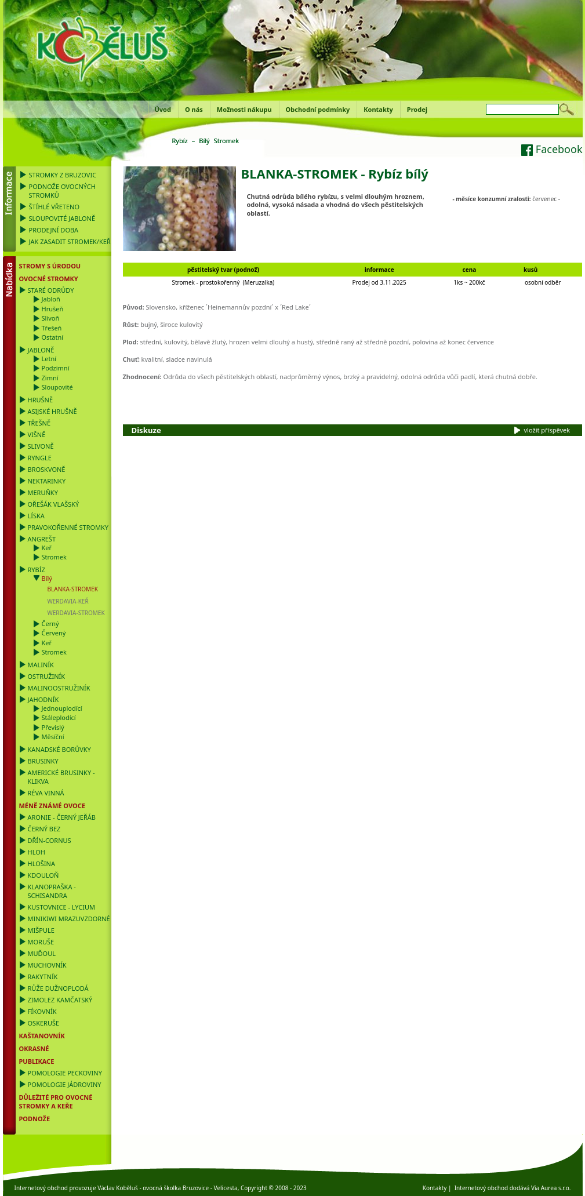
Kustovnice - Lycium (61, 907)
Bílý (47, 578)
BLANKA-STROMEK (73, 589)
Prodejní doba (54, 230)
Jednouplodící (62, 708)
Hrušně (40, 399)
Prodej (417, 109)
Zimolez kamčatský (60, 999)
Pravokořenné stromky (68, 527)
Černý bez (44, 828)
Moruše (41, 941)
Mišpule (41, 930)
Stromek (54, 556)
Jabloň (51, 299)
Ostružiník (47, 676)
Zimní (50, 377)
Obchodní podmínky (318, 109)
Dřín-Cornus (49, 840)
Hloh (36, 852)
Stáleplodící (59, 717)
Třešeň (52, 327)
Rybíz (36, 569)
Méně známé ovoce (52, 805)
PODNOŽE (34, 1118)
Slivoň (51, 318)
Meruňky (43, 492)
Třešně (39, 423)
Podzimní (56, 367)
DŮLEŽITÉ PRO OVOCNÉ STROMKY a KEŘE (56, 1101)
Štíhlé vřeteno (54, 206)
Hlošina (41, 863)
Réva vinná (46, 792)
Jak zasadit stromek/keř (70, 241)
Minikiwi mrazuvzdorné (69, 918)
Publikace (36, 1061)
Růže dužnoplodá (58, 988)
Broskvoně (47, 469)
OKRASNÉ (34, 1048)
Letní (49, 358)
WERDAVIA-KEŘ (68, 601)
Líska (36, 515)
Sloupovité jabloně (62, 218)
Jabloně (41, 350)
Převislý (53, 727)
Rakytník (43, 976)
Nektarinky (47, 481)
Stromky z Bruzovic (63, 174)
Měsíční (53, 736)
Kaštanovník (42, 1035)
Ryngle (40, 457)
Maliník (41, 664)
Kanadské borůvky (59, 749)
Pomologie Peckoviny (65, 1072)
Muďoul (42, 953)
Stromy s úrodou (50, 265)
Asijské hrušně (52, 411)
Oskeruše (44, 1023)
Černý (50, 623)
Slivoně (41, 446)
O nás (194, 109)
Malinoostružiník (59, 688)
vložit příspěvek (547, 430)
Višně (37, 434)
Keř (47, 547)
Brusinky (43, 761)
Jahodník (43, 699)
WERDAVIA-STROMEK (76, 613)
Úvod (163, 109)
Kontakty (378, 109)
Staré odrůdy (51, 290)
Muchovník (47, 965)
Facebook (551, 149)
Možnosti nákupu (244, 109)
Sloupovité (57, 387)
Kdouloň (43, 875)
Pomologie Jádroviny (64, 1084)
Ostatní (53, 337)
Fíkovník (42, 1011)
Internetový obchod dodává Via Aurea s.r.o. (513, 1188)
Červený (54, 632)
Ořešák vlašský (53, 504)
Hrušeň (53, 308)
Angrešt (42, 539)
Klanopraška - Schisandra (52, 891)
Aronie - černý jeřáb (62, 817)
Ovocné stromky (48, 278)
